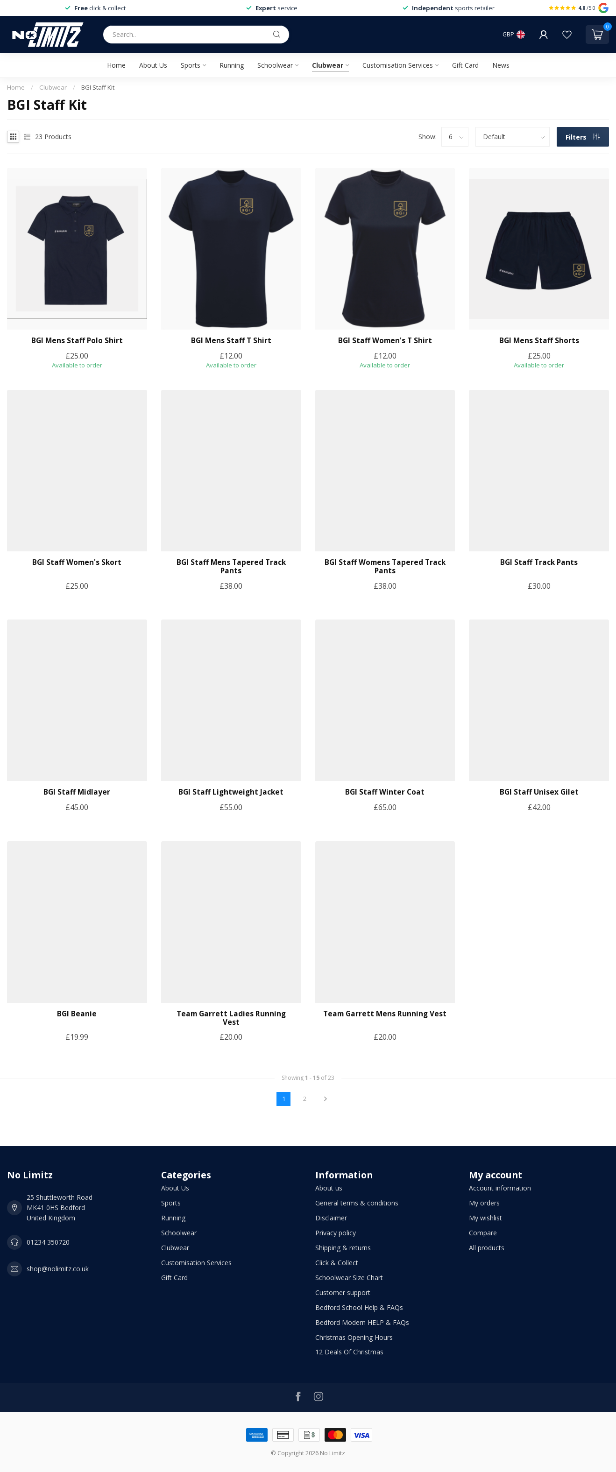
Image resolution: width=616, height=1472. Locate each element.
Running (231, 65)
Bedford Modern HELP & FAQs (362, 1322)
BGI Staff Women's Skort (76, 562)
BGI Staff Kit (97, 87)
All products (486, 1247)
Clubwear (327, 65)
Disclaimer (331, 1217)
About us (328, 1187)
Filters (583, 137)
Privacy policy (335, 1232)
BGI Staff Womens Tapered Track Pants (385, 567)
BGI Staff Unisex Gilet (539, 792)
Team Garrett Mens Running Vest (384, 1014)
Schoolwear (275, 65)
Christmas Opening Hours (354, 1337)
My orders (484, 1202)
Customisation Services (397, 65)
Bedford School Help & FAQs (359, 1307)
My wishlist (485, 1217)
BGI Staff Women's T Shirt (385, 341)
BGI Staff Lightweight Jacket (230, 792)
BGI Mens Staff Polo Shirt (77, 341)
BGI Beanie (77, 1014)
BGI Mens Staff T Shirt (231, 341)
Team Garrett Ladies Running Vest (231, 1018)
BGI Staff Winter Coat (385, 792)
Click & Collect (336, 1262)
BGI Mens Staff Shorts (539, 341)
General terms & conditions (356, 1202)
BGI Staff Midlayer (76, 792)
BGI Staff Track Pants (539, 562)
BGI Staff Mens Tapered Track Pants (231, 567)
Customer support (342, 1292)
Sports (190, 65)
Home (116, 65)
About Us (153, 65)
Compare (483, 1232)
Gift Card (465, 65)
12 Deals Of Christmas (349, 1351)
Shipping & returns (343, 1247)
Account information (500, 1187)
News (501, 65)
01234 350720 (48, 1242)
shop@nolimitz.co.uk (58, 1268)
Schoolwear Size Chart (349, 1277)
